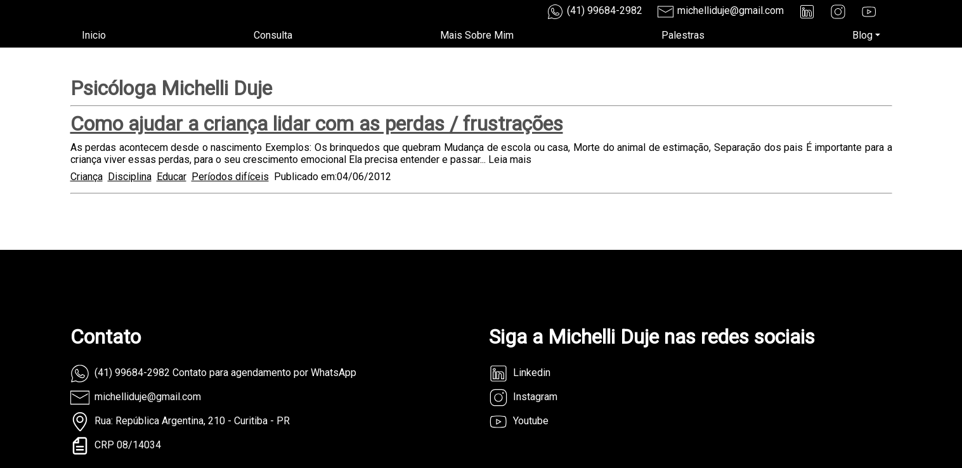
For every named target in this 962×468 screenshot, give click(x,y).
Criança (86, 177)
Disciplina (130, 177)
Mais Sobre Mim (477, 35)
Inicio (94, 35)
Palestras (683, 35)
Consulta (273, 35)
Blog (862, 35)
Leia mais (509, 159)
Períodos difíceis (230, 177)
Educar (171, 177)
